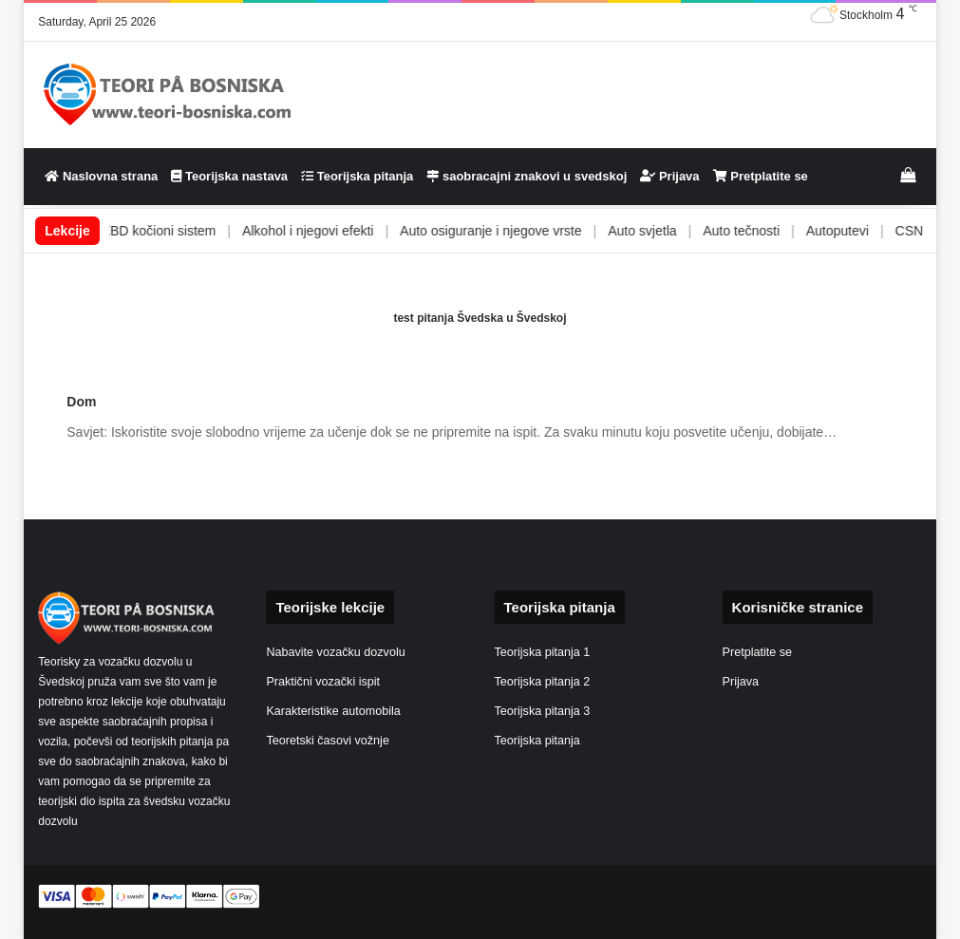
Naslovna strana (101, 176)
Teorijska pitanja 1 (543, 652)
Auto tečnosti (772, 230)
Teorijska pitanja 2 (543, 681)
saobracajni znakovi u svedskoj (526, 176)
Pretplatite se (760, 176)
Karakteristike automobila (333, 711)
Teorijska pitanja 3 (543, 711)
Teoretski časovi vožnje (327, 740)
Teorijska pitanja (357, 176)
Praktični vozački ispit (323, 681)
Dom (81, 401)
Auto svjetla (673, 230)
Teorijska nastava (229, 176)
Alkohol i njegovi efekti (339, 230)
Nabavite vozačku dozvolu (335, 652)
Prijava (669, 176)
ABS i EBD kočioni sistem (171, 230)
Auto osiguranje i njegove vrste (521, 230)
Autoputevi (868, 230)
